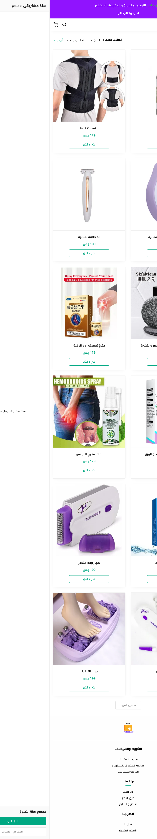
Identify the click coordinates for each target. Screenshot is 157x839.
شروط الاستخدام (78, 759)
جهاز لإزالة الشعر (117, 671)
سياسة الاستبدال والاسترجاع (78, 766)
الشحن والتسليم (79, 804)
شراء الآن (117, 144)
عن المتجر (78, 792)
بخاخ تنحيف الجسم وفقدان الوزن (117, 454)
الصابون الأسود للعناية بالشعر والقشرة (117, 345)
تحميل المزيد (78, 705)
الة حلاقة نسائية (39, 237)
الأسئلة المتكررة (79, 831)
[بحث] (15, 25)
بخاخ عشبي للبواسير (39, 454)
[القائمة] (151, 25)
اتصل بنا (78, 824)
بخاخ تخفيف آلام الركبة (39, 345)
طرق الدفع (78, 798)
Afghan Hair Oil (117, 128)
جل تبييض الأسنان (117, 563)
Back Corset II (39, 128)
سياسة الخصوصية (78, 772)
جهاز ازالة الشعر (39, 563)
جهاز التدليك (39, 671)
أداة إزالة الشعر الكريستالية (118, 237)
